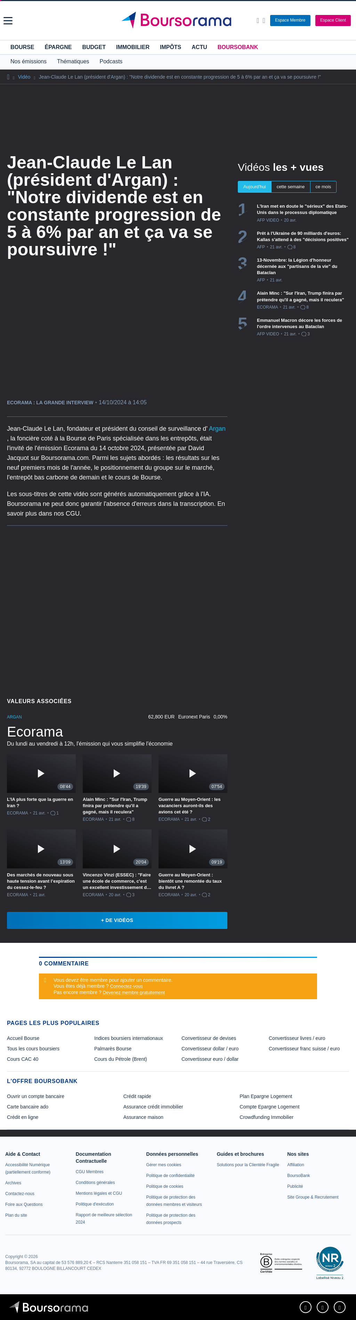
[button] (8, 20)
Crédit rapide (137, 1096)
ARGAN (14, 717)
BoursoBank (238, 47)
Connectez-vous (126, 986)
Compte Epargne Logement (269, 1107)
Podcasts (111, 61)
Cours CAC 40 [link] (22, 1059)
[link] (13, 1182)
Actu (199, 47)
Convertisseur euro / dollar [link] (209, 1059)
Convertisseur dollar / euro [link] (209, 1048)
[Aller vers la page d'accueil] (179, 20)
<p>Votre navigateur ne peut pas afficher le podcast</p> (117, 609)
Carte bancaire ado (27, 1107)
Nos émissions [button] (28, 61)
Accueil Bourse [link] (23, 1038)
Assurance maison (143, 1117)
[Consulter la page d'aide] (263, 20)
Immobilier (132, 47)
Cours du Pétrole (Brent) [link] (120, 1059)
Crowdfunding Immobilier (266, 1117)
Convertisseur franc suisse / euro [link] (304, 1048)
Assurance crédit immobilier (153, 1107)
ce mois (323, 186)
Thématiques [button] (73, 61)
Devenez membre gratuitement (134, 992)
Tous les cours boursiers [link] (33, 1048)
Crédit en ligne (22, 1117)
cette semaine (291, 186)
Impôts (170, 47)
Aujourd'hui (254, 186)
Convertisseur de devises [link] (208, 1038)
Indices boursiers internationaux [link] (128, 1038)
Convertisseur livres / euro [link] (297, 1038)
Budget (94, 47)
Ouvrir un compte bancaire (35, 1096)
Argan (217, 428)
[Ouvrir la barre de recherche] (258, 20)
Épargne (58, 47)
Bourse (22, 47)
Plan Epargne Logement (266, 1096)
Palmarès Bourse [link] (112, 1048)
